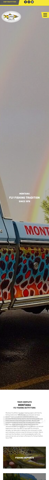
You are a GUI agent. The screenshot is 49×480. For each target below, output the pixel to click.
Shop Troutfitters (9, 2)
